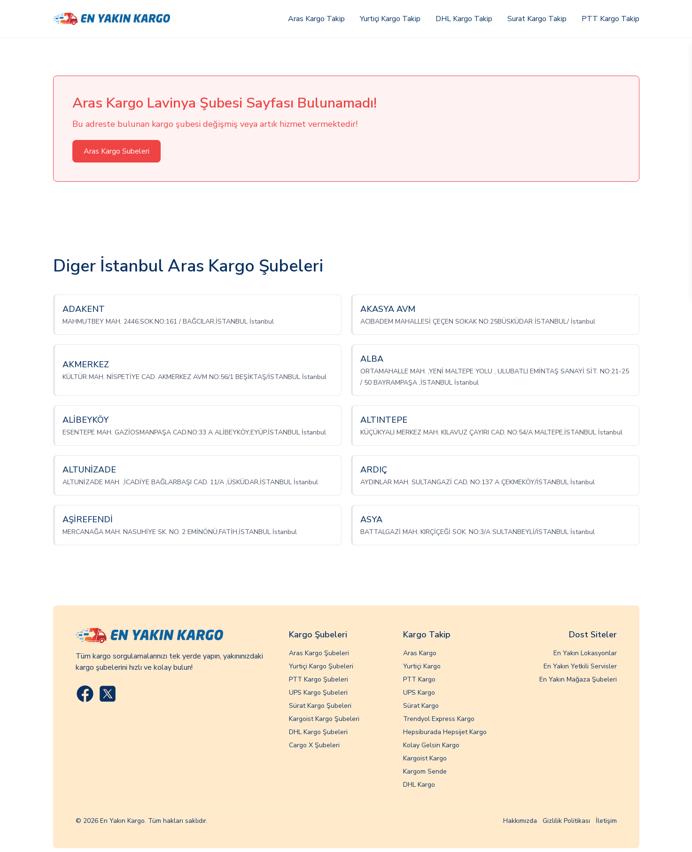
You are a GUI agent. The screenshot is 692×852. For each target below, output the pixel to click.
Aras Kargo (419, 653)
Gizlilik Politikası (566, 820)
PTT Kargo (419, 679)
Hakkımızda (520, 820)
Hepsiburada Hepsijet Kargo (445, 732)
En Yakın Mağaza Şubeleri (578, 679)
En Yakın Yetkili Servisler (580, 666)
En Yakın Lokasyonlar (585, 653)
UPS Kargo (419, 692)
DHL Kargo (419, 784)
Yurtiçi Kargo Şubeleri (321, 666)
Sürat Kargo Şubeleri (320, 705)
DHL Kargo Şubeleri (318, 732)
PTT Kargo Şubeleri (318, 679)
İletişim (606, 820)
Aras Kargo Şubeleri (319, 653)
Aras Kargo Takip (316, 19)
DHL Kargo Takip (463, 19)
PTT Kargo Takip (610, 19)
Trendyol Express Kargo (438, 718)
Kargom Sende (425, 771)
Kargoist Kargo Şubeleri (324, 718)
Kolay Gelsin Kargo (431, 745)
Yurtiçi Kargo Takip (390, 19)
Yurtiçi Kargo (422, 666)
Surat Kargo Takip (537, 19)
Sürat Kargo (421, 705)
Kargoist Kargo (425, 758)
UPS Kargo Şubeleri (318, 692)
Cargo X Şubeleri (314, 745)
